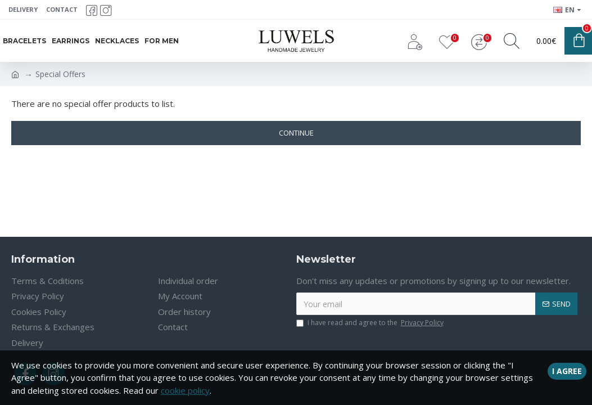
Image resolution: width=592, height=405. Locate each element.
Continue (296, 133)
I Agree (567, 369)
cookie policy (185, 390)
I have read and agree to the (370, 323)
